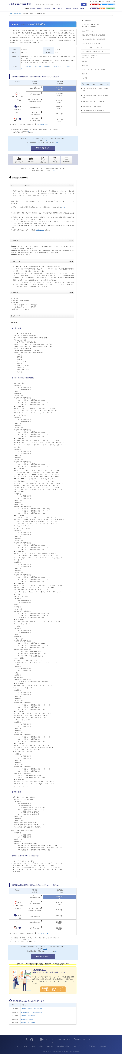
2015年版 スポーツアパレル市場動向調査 (31, 1012)
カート (102, 8)
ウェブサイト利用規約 (36, 1046)
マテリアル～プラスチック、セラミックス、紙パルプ (90, 55)
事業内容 (32, 8)
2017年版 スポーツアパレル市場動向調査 (31, 1008)
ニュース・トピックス (58, 8)
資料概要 (43, 292)
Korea (101, 1)
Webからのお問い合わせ (81, 1040)
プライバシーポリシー (22, 1046)
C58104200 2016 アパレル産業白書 (92, 105)
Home (27, 8)
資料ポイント (43, 261)
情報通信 (84, 60)
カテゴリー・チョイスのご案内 (43, 184)
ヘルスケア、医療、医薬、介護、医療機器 (93, 38)
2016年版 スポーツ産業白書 (28, 1015)
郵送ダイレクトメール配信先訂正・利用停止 (57, 1046)
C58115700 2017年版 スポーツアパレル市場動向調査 (96, 88)
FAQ (83, 1046)
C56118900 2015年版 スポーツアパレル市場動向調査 (96, 95)
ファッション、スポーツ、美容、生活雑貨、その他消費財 (91, 25)
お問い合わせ (110, 8)
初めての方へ (95, 4)
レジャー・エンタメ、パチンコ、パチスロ (93, 68)
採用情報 (75, 8)
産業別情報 (46, 8)
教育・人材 (85, 64)
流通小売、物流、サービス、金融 (91, 42)
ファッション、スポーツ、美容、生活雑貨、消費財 (34, 66)
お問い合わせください (43, 124)
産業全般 (84, 73)
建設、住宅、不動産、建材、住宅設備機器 (93, 34)
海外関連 (84, 77)
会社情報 (68, 8)
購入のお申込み (43, 148)
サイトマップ (110, 1)
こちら (31, 58)
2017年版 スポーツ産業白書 (28, 1022)
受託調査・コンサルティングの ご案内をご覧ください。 (53, 989)
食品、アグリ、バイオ (88, 30)
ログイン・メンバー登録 (108, 4)
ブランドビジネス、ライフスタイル (92, 46)
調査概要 (43, 239)
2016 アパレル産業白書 (27, 1019)
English (93, 1)
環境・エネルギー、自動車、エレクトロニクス (95, 50)
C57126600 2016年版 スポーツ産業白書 (93, 100)
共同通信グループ (92, 1046)
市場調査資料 (17, 13)
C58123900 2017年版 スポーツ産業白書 (93, 109)
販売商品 (39, 8)
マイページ (94, 8)
